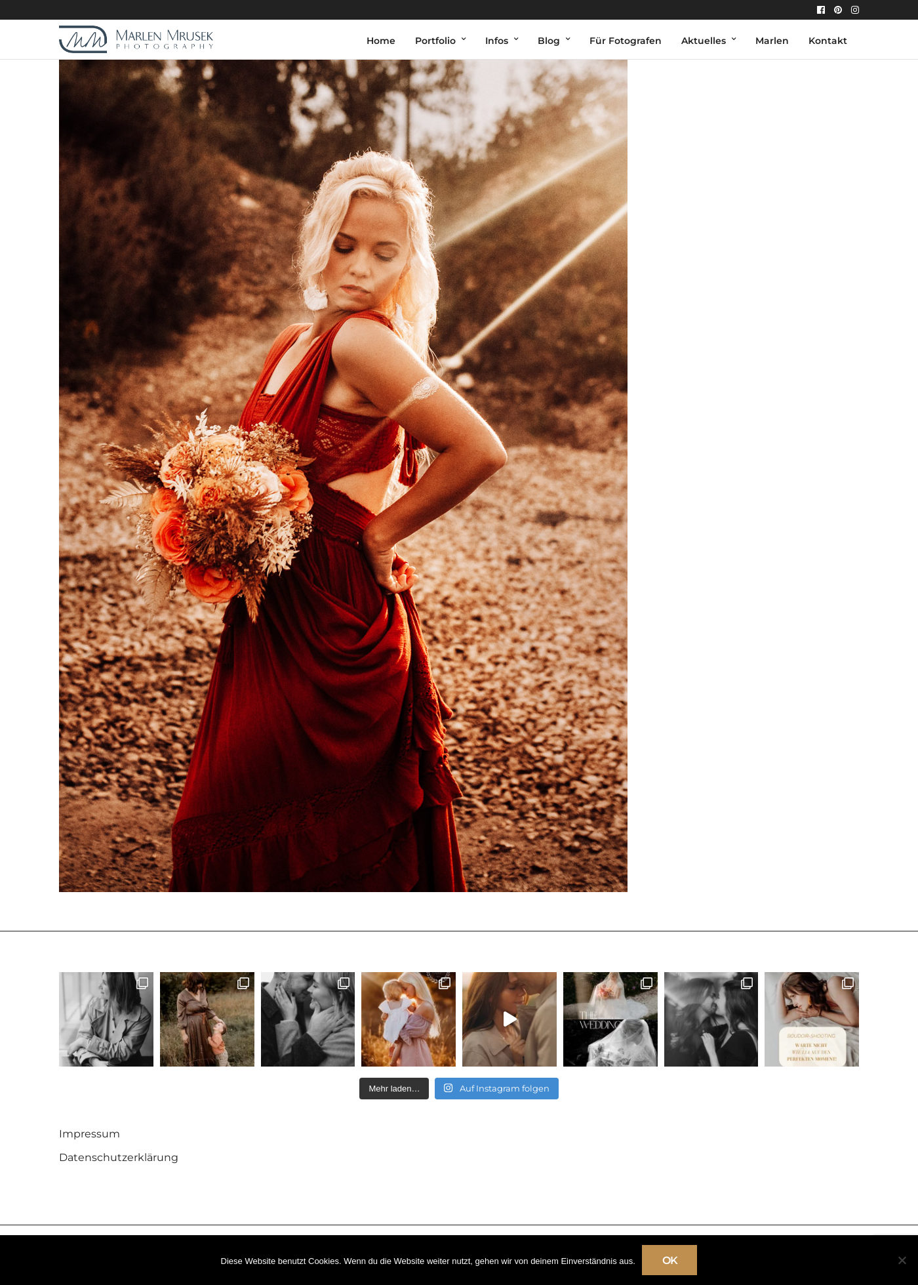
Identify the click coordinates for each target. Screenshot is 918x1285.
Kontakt (827, 41)
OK (669, 1260)
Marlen (772, 41)
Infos (496, 41)
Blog (549, 41)
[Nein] (901, 1260)
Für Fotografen (625, 41)
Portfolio (435, 41)
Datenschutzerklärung (118, 1157)
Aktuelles (703, 41)
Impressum (89, 1134)
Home (381, 41)
